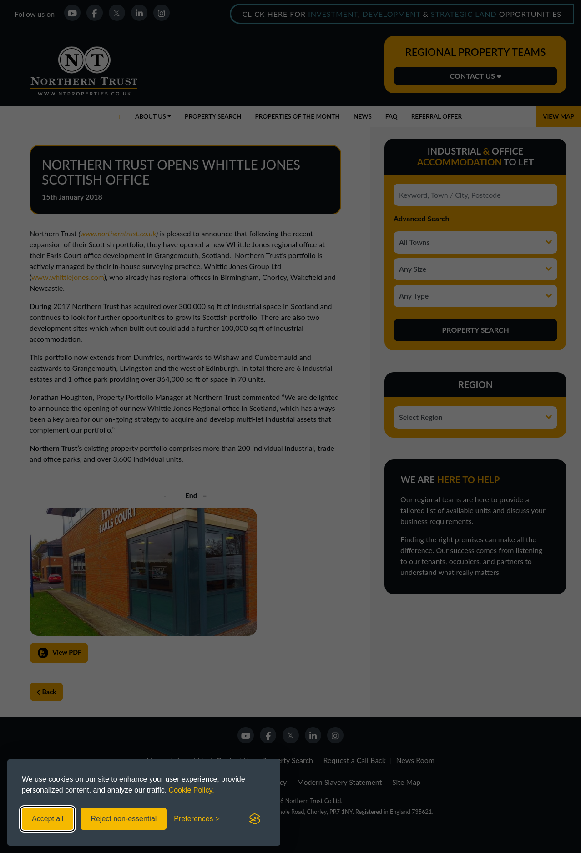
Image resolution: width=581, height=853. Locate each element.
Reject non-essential (124, 819)
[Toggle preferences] (197, 819)
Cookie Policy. (191, 790)
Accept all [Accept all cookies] (47, 819)
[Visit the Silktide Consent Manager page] (255, 819)
